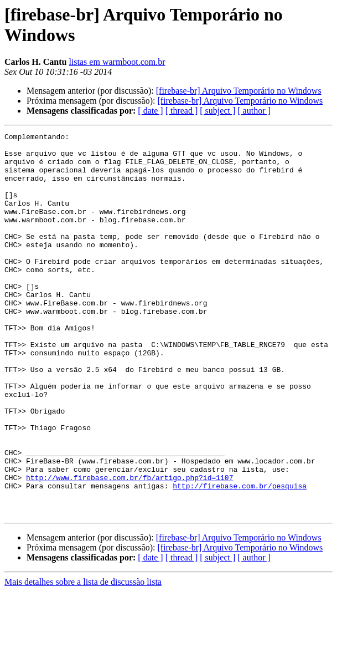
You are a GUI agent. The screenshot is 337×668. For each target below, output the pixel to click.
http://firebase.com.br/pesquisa (240, 557)
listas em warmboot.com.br (117, 62)
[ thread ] (181, 110)
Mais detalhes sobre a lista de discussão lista (83, 658)
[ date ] (150, 110)
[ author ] (254, 110)
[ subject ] (217, 110)
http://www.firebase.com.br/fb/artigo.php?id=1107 (129, 547)
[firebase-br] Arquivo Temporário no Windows (239, 90)
